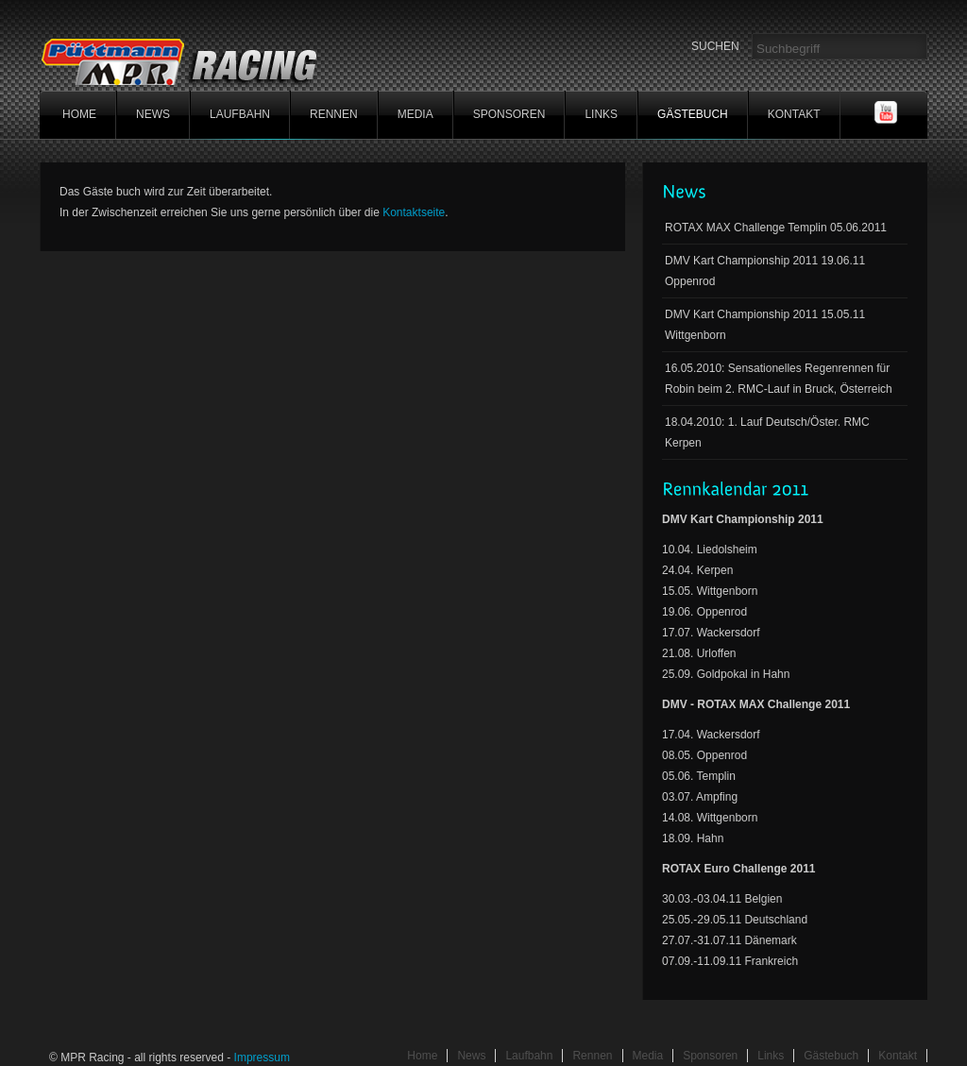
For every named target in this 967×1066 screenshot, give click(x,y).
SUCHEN (715, 46)
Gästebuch (692, 114)
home (79, 114)
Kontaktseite (413, 212)
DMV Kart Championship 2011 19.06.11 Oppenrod (765, 271)
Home (422, 1055)
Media (415, 114)
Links (601, 114)
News (153, 114)
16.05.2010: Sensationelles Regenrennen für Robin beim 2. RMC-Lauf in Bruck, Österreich (778, 379)
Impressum (262, 1057)
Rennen (334, 114)
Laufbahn (240, 114)
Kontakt (794, 114)
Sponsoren (509, 114)
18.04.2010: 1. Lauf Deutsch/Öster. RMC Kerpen (767, 432)
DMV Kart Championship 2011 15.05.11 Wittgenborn (765, 325)
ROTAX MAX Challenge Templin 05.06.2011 (776, 227)
